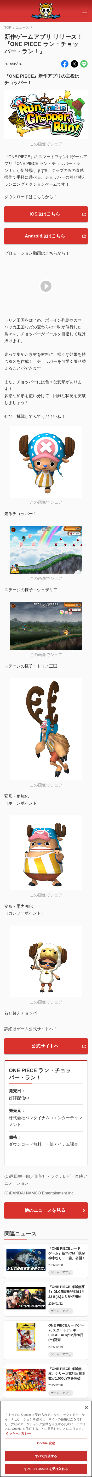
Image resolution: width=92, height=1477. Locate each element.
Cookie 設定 (46, 1443)
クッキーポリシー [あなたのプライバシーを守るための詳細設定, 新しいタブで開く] (18, 1433)
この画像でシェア (46, 144)
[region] (46, 1439)
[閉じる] (86, 1407)
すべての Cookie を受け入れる (46, 1469)
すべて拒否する (46, 1456)
